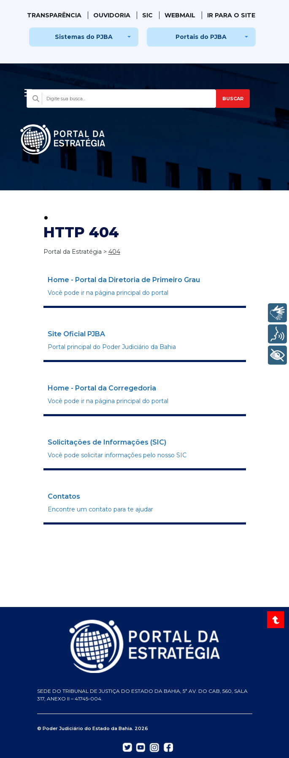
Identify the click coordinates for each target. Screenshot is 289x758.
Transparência (54, 15)
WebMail (180, 15)
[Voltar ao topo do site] (276, 619)
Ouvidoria (111, 15)
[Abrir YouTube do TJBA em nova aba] (141, 746)
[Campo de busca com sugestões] (121, 98)
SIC (147, 15)
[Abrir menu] (28, 90)
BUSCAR (232, 99)
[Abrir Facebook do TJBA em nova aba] (168, 746)
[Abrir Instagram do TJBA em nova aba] (154, 747)
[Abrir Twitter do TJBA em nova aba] (127, 746)
